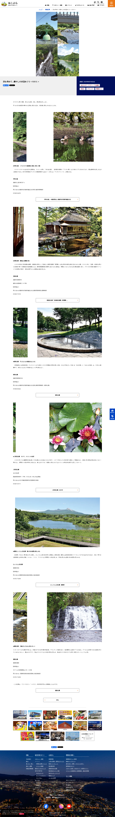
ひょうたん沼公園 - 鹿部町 (64, 585)
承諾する (22, 814)
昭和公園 (66, 395)
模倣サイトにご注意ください (57, 795)
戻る (52, 700)
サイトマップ (62, 797)
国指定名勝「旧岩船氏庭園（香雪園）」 (62, 300)
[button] (54, 159)
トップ (40, 9)
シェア (6, 85)
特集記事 (47, 9)
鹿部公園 (66, 690)
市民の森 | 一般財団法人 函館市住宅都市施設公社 (61, 199)
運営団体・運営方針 (51, 797)
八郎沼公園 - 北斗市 (65, 490)
